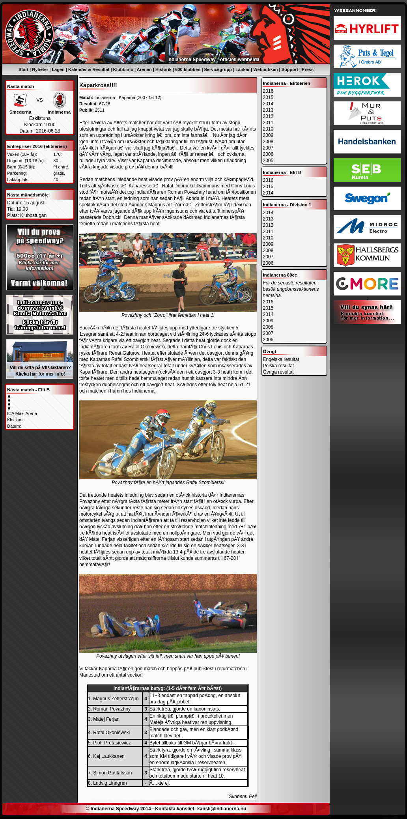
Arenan (144, 69)
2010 (268, 129)
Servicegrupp (218, 69)
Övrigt (269, 351)
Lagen (58, 69)
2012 (268, 116)
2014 (268, 104)
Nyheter (40, 69)
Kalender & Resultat (89, 69)
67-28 (104, 103)
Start (23, 69)
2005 (268, 160)
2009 (268, 135)
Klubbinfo (123, 69)
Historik (163, 69)
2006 (268, 154)
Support (290, 69)
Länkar (242, 69)
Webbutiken (265, 69)
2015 (268, 97)
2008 (268, 141)
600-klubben (187, 69)
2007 (268, 148)
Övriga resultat (278, 372)
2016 (268, 91)
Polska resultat (278, 365)
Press (308, 69)
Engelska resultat (281, 359)
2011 (268, 122)
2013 (268, 110)
